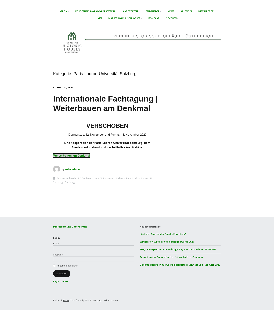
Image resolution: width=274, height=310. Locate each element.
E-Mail (56, 243)
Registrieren (60, 281)
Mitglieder (153, 11)
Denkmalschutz (90, 178)
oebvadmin (72, 169)
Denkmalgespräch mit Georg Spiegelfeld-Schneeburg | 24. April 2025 (180, 264)
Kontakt (154, 18)
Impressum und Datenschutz (70, 226)
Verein (63, 11)
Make (66, 300)
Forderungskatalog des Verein (95, 11)
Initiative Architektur (112, 178)
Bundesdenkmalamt (67, 178)
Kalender (186, 11)
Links (99, 18)
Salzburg (70, 182)
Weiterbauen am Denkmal (71, 155)
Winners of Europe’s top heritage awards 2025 (167, 241)
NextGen (171, 18)
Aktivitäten (130, 11)
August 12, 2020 (63, 87)
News (171, 11)
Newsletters (206, 11)
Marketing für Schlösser (124, 18)
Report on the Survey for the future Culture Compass (171, 257)
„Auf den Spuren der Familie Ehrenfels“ (163, 234)
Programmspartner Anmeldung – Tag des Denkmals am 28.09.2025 (178, 249)
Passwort (58, 254)
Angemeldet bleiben (67, 265)
